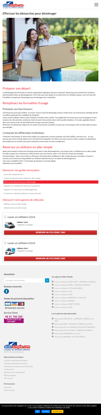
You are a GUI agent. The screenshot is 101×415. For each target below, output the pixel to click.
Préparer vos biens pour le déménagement (20, 189)
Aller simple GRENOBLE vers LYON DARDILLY (70, 337)
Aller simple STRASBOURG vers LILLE (67, 334)
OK (37, 411)
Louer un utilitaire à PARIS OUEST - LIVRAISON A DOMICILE (75, 282)
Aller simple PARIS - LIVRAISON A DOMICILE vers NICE (73, 324)
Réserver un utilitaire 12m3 (50, 232)
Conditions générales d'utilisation (16, 360)
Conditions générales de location (15, 363)
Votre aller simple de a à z (13, 174)
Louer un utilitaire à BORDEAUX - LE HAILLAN (70, 298)
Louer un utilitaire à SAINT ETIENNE (67, 304)
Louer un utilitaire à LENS (63, 307)
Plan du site (8, 378)
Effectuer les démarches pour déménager (20, 182)
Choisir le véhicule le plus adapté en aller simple (22, 178)
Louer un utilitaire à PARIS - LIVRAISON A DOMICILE (72, 285)
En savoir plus (57, 411)
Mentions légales (10, 375)
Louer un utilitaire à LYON (63, 294)
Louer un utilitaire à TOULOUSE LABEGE (68, 288)
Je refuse (46, 411)
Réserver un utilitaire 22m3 (50, 258)
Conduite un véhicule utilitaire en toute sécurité (22, 193)
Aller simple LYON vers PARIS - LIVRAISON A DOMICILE (73, 330)
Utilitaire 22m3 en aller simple (15, 208)
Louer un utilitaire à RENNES (64, 301)
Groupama (8, 387)
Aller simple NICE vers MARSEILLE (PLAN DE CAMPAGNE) (74, 327)
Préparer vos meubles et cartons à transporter (22, 186)
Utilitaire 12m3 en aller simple (15, 204)
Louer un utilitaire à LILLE (63, 291)
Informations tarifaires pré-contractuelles (18, 366)
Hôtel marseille (9, 390)
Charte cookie (9, 369)
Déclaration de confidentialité (14, 372)
